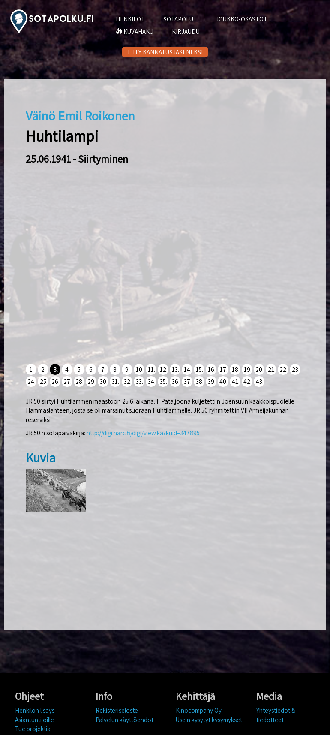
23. (296, 369)
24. (31, 381)
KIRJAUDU (186, 31)
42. (247, 381)
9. (127, 369)
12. (164, 369)
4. (67, 369)
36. (176, 381)
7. (103, 369)
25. (44, 381)
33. (139, 381)
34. (152, 381)
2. (43, 369)
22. (283, 369)
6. (91, 369)
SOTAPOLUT (180, 19)
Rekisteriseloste (117, 710)
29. (91, 381)
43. (260, 381)
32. (128, 381)
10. (140, 369)
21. (272, 369)
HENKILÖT (130, 19)
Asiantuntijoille (34, 720)
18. (236, 369)
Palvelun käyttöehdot (124, 720)
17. (224, 369)
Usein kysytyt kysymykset (209, 720)
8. (115, 369)
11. (151, 369)
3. (56, 369)
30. (104, 381)
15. (199, 369)
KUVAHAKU (134, 31)
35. (163, 381)
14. (188, 369)
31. (115, 381)
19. (248, 369)
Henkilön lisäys (34, 710)
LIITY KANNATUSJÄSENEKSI (165, 52)
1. (32, 369)
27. (67, 381)
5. (80, 369)
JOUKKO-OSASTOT (241, 19)
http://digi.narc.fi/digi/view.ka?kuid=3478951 (145, 433)
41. (236, 381)
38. (200, 381)
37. (188, 381)
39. (212, 381)
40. (223, 381)
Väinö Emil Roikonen (80, 115)
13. (175, 369)
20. (259, 369)
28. (79, 381)
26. (55, 381)
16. (212, 369)
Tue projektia (33, 729)
